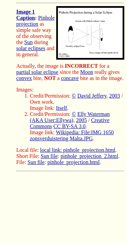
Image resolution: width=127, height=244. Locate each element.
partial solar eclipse (37, 72)
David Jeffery (91, 96)
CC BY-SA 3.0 (70, 126)
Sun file (49, 156)
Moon (86, 72)
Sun (28, 42)
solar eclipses (30, 48)
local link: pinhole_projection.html (77, 150)
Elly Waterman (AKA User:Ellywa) (70, 117)
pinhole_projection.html (73, 162)
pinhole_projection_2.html (89, 156)
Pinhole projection (35, 21)
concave (70, 78)
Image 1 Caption (25, 15)
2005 (81, 120)
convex (24, 78)
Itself (61, 108)
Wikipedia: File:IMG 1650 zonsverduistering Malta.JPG (72, 135)
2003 (114, 96)
